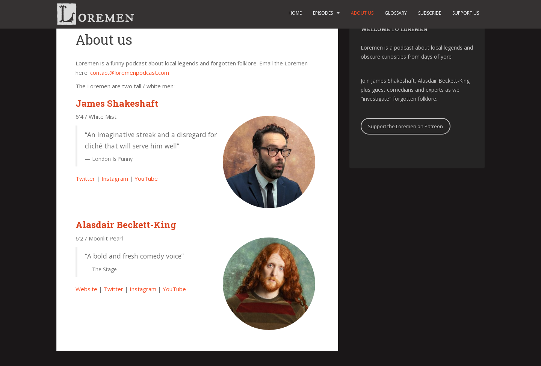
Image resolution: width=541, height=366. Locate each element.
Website (86, 289)
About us (362, 13)
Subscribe (429, 13)
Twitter (85, 178)
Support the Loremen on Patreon (405, 126)
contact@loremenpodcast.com (129, 72)
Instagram (114, 178)
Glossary (396, 13)
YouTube (146, 178)
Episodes (323, 13)
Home (295, 13)
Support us (465, 13)
